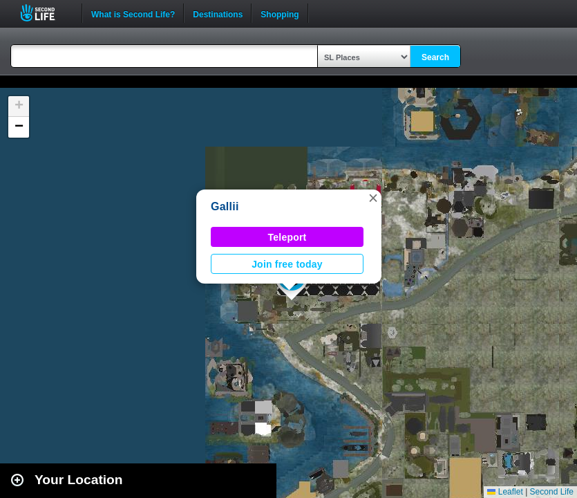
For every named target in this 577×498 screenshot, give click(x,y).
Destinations (218, 13)
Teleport (287, 237)
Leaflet (504, 492)
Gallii (225, 206)
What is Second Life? (133, 13)
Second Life (45, 12)
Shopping (280, 13)
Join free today (287, 264)
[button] (373, 198)
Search (435, 57)
